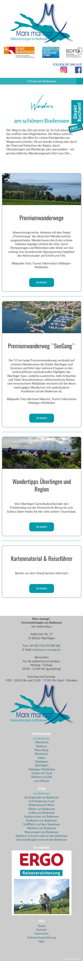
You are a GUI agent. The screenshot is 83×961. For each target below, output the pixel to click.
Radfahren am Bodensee (41, 820)
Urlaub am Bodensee (55, 81)
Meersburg (41, 750)
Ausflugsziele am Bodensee (41, 797)
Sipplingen (41, 761)
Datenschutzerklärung (41, 937)
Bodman (41, 746)
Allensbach (41, 742)
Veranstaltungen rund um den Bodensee (41, 839)
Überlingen (41, 765)
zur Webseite (41, 282)
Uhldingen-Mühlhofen (41, 769)
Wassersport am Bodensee (41, 832)
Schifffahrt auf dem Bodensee (41, 824)
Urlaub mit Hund (41, 773)
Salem (41, 758)
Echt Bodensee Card (41, 801)
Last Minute (41, 781)
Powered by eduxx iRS (71, 959)
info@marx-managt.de (46, 649)
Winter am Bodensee (41, 809)
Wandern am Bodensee (41, 828)
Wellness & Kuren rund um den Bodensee (41, 836)
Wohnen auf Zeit (41, 777)
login (41, 941)
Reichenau (41, 754)
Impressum (42, 933)
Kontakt (41, 929)
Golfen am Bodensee (42, 812)
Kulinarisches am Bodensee (41, 816)
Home (41, 926)
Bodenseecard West (41, 805)
